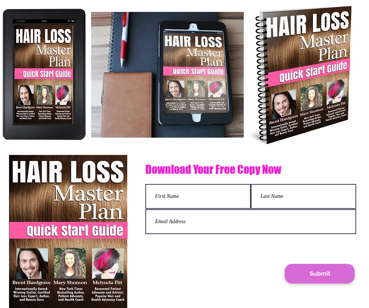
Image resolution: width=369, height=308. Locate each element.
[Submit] (320, 273)
